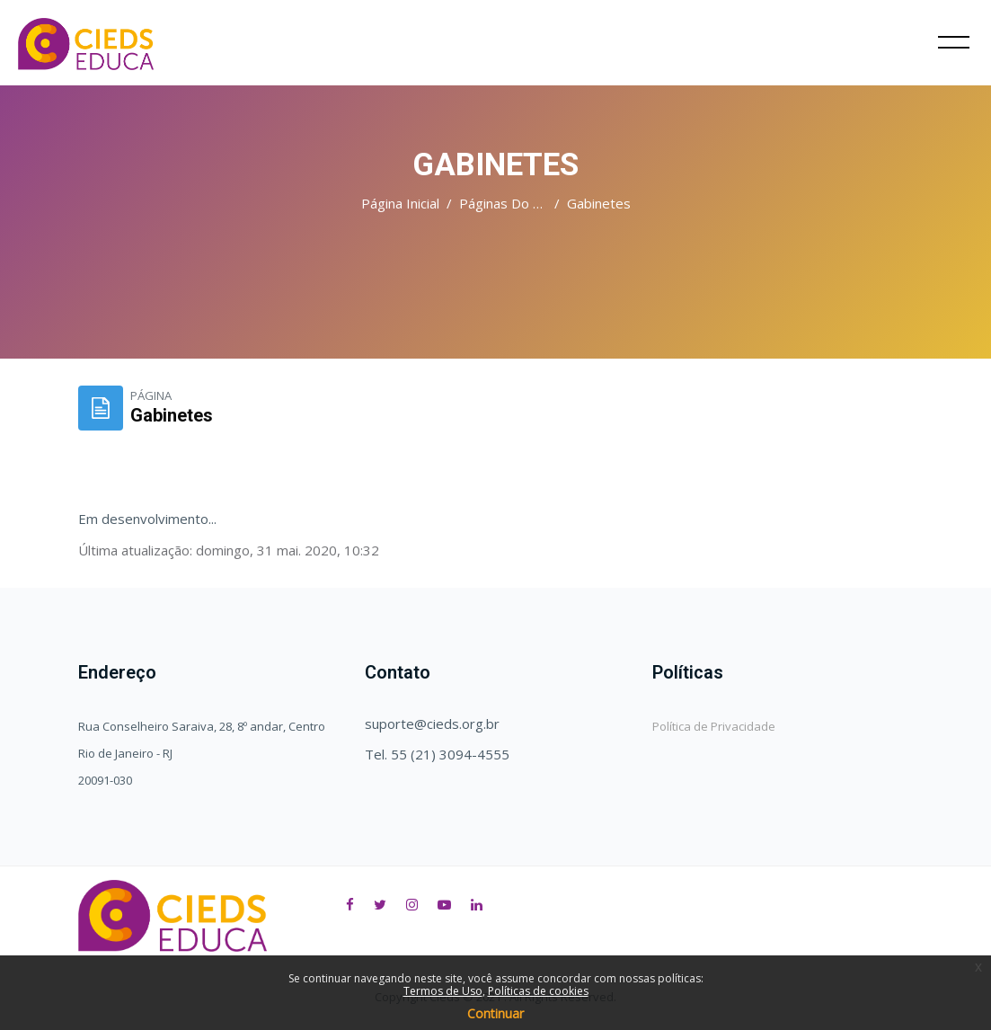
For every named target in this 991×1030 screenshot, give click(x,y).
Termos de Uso (442, 991)
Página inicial (400, 203)
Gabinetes (599, 203)
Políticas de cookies (538, 991)
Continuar (495, 1013)
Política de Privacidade (713, 726)
